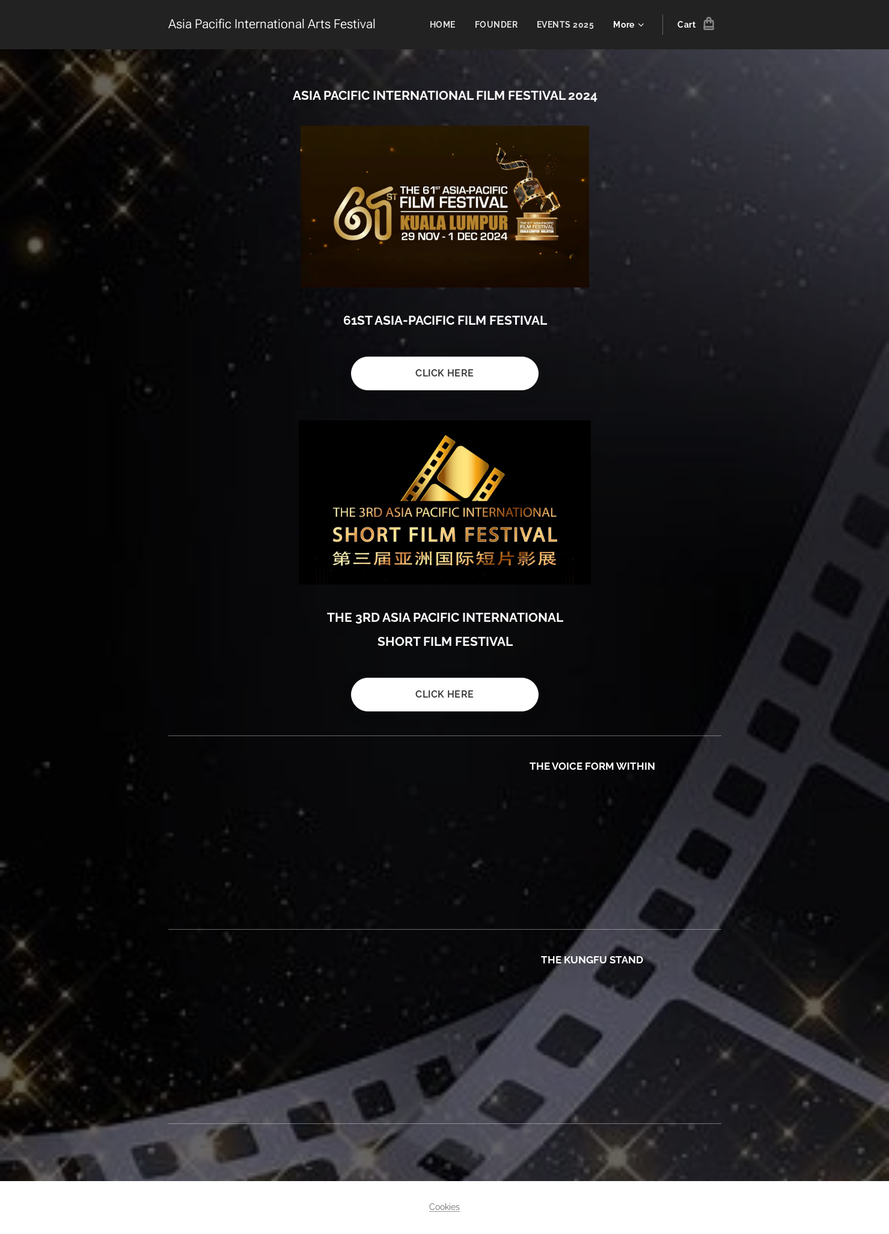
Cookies (444, 1207)
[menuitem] (443, 25)
